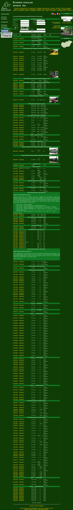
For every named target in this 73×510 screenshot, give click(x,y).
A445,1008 (15, 106)
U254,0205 (15, 484)
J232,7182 (15, 301)
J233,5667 (15, 333)
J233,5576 (15, 325)
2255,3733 (15, 62)
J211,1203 (15, 246)
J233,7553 (15, 399)
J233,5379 (15, 318)
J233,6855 (15, 376)
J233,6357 (15, 360)
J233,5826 (15, 343)
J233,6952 (15, 381)
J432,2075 (15, 454)
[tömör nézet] (57, 26)
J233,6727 (15, 371)
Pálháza (39, 10)
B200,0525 (15, 122)
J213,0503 (15, 261)
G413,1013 (15, 215)
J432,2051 (15, 442)
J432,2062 (15, 449)
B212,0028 (15, 136)
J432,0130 (15, 409)
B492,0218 (15, 159)
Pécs (43, 10)
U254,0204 (15, 482)
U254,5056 (15, 489)
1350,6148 (15, 38)
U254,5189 (15, 493)
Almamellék (17, 8)
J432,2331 (15, 472)
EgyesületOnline (44, 509)
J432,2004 (15, 421)
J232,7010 (15, 291)
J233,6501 (15, 369)
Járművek (4, 17)
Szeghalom (21, 38)
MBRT (38, 170)
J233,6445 (15, 364)
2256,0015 (15, 91)
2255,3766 (15, 70)
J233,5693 (15, 335)
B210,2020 (15, 125)
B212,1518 (15, 139)
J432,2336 (15, 474)
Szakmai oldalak (23, 2)
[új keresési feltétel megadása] (37, 505)
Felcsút (16, 9)
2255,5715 (15, 83)
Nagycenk (27, 10)
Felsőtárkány (22, 9)
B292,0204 (15, 151)
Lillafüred (15, 10)
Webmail (31, 509)
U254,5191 (15, 494)
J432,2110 (15, 457)
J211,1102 (15, 242)
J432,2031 (15, 433)
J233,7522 (15, 394)
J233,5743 (15, 338)
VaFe (38, 42)
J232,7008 (15, 287)
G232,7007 (15, 188)
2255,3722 (15, 60)
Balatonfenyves (24, 8)
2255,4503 (15, 80)
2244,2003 (15, 46)
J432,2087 (15, 455)
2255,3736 (15, 64)
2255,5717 (15, 85)
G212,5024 (15, 179)
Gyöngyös (33, 9)
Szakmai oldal (5, 14)
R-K (38, 117)
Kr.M (38, 38)
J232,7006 (15, 282)
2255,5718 (15, 86)
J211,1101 (15, 240)
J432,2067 (15, 452)
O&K (38, 46)
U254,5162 (15, 492)
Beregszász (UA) (32, 8)
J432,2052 (15, 444)
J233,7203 (15, 389)
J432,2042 (15, 440)
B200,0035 (15, 117)
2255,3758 (15, 68)
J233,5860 (15, 350)
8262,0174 (15, 99)
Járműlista (4, 19)
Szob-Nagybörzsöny (61, 10)
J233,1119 (15, 311)
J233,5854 (15, 345)
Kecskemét (48, 9)
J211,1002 (15, 232)
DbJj (38, 105)
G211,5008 (15, 176)
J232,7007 (15, 284)
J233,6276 (15, 358)
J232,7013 (15, 296)
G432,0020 (15, 218)
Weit (38, 127)
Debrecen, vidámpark (66, 8)
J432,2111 (15, 459)
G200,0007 (15, 168)
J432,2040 (15, 438)
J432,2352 (15, 476)
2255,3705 (15, 52)
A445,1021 (15, 108)
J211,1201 (15, 243)
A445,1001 (15, 105)
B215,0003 (15, 142)
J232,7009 (15, 289)
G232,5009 (15, 182)
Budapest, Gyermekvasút (43, 8)
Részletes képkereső (67, 22)
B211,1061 (15, 133)
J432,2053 (15, 447)
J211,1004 (15, 235)
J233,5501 (15, 323)
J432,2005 (15, 423)
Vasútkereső (4, 22)
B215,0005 (15, 145)
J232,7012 (15, 294)
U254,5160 (15, 490)
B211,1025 (15, 127)
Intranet (35, 509)
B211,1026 (15, 129)
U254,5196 (15, 499)
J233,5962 (15, 353)
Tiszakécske (70, 10)
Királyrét (60, 9)
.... (37, 80)
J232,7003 (15, 276)
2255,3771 (15, 74)
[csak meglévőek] (56, 22)
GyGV (38, 435)
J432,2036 (15, 435)
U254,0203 (15, 479)
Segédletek (4, 27)
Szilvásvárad (53, 10)
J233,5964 (15, 355)
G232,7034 (15, 190)
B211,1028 (15, 131)
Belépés (26, 509)
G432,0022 (15, 220)
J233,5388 (15, 320)
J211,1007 (15, 239)
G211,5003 (15, 171)
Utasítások (4, 25)
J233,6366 (15, 362)
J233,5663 (15, 330)
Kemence (54, 9)
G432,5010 (15, 226)
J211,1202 (15, 244)
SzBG (38, 90)
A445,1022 (15, 110)
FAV (39, 509)
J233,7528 (15, 397)
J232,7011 (15, 293)
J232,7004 (15, 278)
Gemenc (27, 9)
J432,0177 (15, 412)
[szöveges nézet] (56, 27)
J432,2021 (15, 428)
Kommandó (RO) (66, 9)
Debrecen (58, 8)
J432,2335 (15, 473)
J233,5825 (15, 340)
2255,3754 (15, 66)
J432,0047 (15, 407)
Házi (38, 168)
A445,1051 (15, 112)
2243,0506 (15, 42)
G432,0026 (15, 223)
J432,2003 (15, 419)
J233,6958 (15, 383)
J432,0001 (15, 402)
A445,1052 (15, 114)
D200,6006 (15, 165)
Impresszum (40, 508)
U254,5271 (15, 500)
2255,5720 (15, 88)
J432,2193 (15, 470)
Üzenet (51, 508)
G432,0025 (15, 221)
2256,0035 (15, 93)
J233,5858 (15, 348)
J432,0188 (15, 415)
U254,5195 (15, 497)
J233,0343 (15, 305)
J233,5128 (15, 315)
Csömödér (52, 8)
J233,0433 (15, 307)
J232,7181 (15, 298)
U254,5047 (15, 487)
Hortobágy (38, 9)
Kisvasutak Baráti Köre (27, 508)
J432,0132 (15, 411)
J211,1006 (15, 237)
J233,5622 (15, 328)
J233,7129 (15, 387)
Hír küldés (46, 508)
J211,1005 (15, 236)
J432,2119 (15, 464)
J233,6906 (15, 378)
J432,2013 (15, 425)
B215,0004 (15, 144)
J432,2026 (15, 430)
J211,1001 (15, 230)
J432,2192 (15, 468)
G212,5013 (15, 178)
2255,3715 (15, 56)
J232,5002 (15, 268)
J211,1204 (15, 247)
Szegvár (47, 10)
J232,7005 (15, 280)
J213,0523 (15, 264)
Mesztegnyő (21, 10)
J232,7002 (15, 274)
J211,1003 (15, 233)
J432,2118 (15, 462)
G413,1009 (15, 214)
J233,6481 (15, 367)
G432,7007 (15, 228)
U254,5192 (15, 496)
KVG (38, 142)
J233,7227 (15, 392)
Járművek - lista (19, 5)
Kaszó (43, 9)
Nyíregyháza (33, 10)
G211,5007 (15, 173)
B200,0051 (15, 120)
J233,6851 (15, 373)
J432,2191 (15, 466)
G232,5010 (15, 185)
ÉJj (38, 52)
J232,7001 (15, 271)
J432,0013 (15, 405)
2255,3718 (15, 58)
